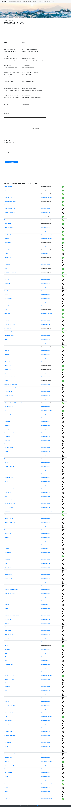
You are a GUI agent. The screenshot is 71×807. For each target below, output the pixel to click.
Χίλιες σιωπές (8, 798)
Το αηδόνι (7, 287)
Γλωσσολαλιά (7, 511)
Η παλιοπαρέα (7, 526)
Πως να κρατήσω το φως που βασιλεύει (13, 724)
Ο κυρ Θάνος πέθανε (9, 634)
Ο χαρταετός (7, 653)
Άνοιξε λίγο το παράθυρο (10, 324)
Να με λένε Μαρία (8, 612)
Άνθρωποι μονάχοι (8, 328)
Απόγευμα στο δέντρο (9, 335)
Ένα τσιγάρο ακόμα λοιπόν (10, 443)
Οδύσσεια (7, 660)
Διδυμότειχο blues (8, 391)
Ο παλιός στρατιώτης (9, 645)
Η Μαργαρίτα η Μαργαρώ (10, 514)
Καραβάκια (7, 537)
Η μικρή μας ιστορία (9, 518)
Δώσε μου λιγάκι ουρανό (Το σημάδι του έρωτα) (14, 402)
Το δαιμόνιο (7, 776)
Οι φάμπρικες (7, 264)
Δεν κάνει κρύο (8, 380)
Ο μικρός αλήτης (8, 257)
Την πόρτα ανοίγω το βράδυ (10, 765)
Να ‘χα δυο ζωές (8, 619)
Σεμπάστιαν (7, 727)
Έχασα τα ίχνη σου (8, 458)
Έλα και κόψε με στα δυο (10, 432)
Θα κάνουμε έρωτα (8, 757)
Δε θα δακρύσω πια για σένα (10, 376)
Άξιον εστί (7, 320)
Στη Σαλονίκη (7, 738)
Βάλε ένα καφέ (8, 365)
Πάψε (6, 682)
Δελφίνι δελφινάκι (8, 197)
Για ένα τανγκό (8, 492)
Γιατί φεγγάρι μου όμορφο (10, 503)
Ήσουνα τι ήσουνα (8, 231)
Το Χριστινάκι (7, 283)
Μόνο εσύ (7, 597)
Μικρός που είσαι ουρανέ (10, 593)
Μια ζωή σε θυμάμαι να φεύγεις (11, 589)
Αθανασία (6, 358)
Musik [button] (24, 1)
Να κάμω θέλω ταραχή (9, 249)
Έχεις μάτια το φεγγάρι (9, 466)
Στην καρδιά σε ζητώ (9, 742)
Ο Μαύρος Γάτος (8, 638)
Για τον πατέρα (8, 223)
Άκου (6, 309)
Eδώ (5, 410)
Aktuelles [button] (30, 1)
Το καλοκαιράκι (8, 780)
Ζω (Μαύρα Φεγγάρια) (9, 302)
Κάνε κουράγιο (8, 533)
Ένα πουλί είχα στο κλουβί (10, 208)
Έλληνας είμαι (7, 204)
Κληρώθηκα (7, 548)
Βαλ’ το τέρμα (7, 193)
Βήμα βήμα (7, 373)
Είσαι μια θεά (7, 425)
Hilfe (47, 1)
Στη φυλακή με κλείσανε (10, 735)
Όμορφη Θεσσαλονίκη (9, 675)
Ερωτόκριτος (7, 455)
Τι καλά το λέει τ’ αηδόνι (10, 768)
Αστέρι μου (7, 350)
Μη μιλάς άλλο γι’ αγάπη (10, 585)
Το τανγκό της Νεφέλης (9, 783)
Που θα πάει (7, 716)
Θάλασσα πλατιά (8, 761)
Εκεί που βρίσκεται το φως (10, 429)
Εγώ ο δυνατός (8, 414)
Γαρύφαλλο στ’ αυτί (9, 477)
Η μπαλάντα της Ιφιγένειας (10, 522)
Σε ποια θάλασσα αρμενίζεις (10, 275)
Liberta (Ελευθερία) (9, 567)
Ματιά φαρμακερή (8, 578)
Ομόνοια (6, 668)
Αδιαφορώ (7, 305)
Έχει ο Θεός (7, 219)
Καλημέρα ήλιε (8, 238)
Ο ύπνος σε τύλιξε (8, 649)
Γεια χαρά (7, 481)
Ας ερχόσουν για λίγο (9, 346)
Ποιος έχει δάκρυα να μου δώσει (11, 709)
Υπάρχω (6, 791)
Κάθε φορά (7, 541)
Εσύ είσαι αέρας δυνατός (10, 212)
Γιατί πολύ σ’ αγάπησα (9, 507)
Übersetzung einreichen (45, 208)
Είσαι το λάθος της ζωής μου (11, 201)
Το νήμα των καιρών (9, 298)
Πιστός (6, 697)
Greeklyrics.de (4, 1)
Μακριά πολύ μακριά (9, 574)
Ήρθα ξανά (7, 529)
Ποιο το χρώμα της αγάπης (10, 705)
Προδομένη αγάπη (8, 720)
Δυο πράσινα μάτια (8, 399)
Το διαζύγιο (7, 290)
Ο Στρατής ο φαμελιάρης (10, 656)
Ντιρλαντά (7, 623)
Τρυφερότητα (7, 787)
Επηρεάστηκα (7, 451)
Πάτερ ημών (7, 686)
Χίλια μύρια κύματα (8, 795)
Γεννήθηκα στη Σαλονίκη (10, 488)
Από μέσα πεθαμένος (9, 331)
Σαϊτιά (6, 268)
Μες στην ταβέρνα (8, 582)
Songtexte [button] (19, 1)
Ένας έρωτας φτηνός (9, 447)
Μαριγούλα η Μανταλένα (10, 246)
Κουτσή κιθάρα (8, 552)
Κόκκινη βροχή (8, 242)
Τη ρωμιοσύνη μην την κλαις (10, 753)
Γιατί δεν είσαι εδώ (8, 500)
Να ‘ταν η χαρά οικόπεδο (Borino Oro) (12, 615)
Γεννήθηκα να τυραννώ (9, 485)
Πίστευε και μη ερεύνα (9, 694)
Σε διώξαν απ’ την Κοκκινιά (10, 272)
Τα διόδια (6, 746)
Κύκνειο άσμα (7, 559)
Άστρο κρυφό (7, 354)
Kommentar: (7, 152)
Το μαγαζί (7, 294)
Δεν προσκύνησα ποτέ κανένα (11, 384)
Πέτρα (6, 690)
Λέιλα (6, 563)
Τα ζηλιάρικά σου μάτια (9, 750)
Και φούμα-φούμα (8, 234)
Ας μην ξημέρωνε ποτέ (9, 190)
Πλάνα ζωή (7, 701)
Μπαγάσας (7, 604)
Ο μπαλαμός (7, 641)
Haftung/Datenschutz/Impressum (44, 805)
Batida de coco (8, 369)
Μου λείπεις (7, 600)
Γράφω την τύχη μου (9, 227)
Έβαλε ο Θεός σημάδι (9, 406)
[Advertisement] (35, 33)
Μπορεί (6, 608)
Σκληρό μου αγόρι (8, 731)
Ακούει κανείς (7, 313)
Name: (6, 147)
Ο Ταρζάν (6, 253)
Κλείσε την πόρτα (8, 544)
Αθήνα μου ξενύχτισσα (9, 361)
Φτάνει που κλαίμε (8, 473)
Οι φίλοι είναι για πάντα (9, 664)
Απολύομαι (7, 339)
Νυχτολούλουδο (8, 630)
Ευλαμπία (6, 216)
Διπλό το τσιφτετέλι (9, 395)
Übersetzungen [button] (12, 1)
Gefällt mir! (51, 1)
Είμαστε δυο (7, 421)
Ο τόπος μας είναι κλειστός (10, 261)
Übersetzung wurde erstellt (46, 197)
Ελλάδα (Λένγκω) (8, 436)
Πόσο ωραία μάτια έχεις (10, 712)
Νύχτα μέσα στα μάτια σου (10, 626)
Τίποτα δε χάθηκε (8, 772)
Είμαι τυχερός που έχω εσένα (11, 417)
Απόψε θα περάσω (8, 186)
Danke (44, 1)
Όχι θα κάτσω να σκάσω (9, 679)
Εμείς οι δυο (7, 440)
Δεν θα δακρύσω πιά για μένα (11, 387)
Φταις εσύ (7, 470)
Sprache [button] (39, 1)
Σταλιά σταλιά (7, 279)
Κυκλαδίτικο (7, 556)
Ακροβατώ (7, 317)
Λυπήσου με (7, 570)
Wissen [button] (34, 1)
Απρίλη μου (7, 343)
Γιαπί (6, 496)
